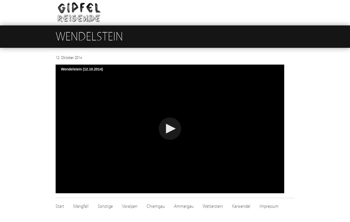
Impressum (269, 206)
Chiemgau (156, 206)
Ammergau (184, 206)
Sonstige (105, 206)
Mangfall (81, 206)
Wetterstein (213, 206)
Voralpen (129, 206)
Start (60, 206)
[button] (170, 128)
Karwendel (241, 206)
